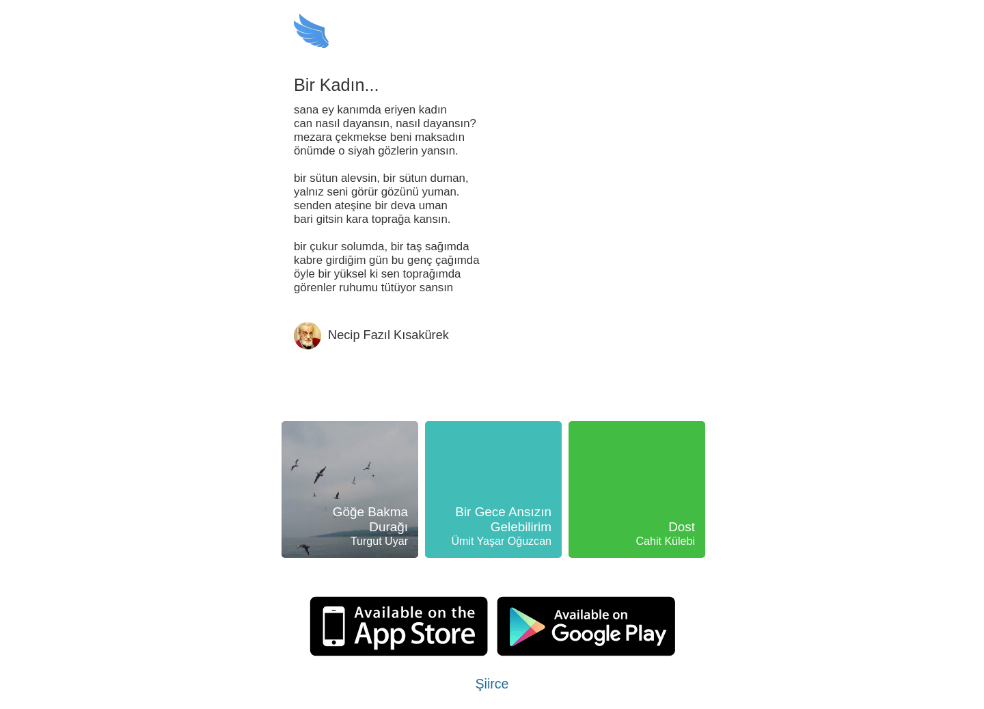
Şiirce (492, 683)
